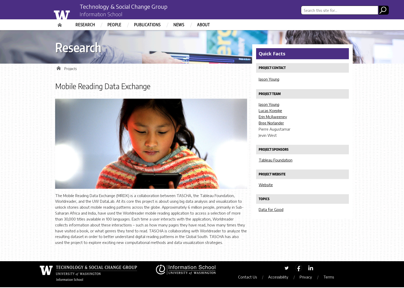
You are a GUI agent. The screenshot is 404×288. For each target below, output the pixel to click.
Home (60, 23)
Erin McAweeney (273, 116)
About (203, 24)
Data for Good (271, 209)
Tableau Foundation (275, 160)
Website (266, 184)
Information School (102, 15)
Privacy (307, 277)
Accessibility (280, 277)
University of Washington (72, 13)
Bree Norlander (271, 123)
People (114, 24)
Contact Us (249, 277)
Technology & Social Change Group (128, 7)
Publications (147, 24)
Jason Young (269, 79)
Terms (330, 277)
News (178, 24)
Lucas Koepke (270, 110)
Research (85, 24)
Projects (70, 69)
